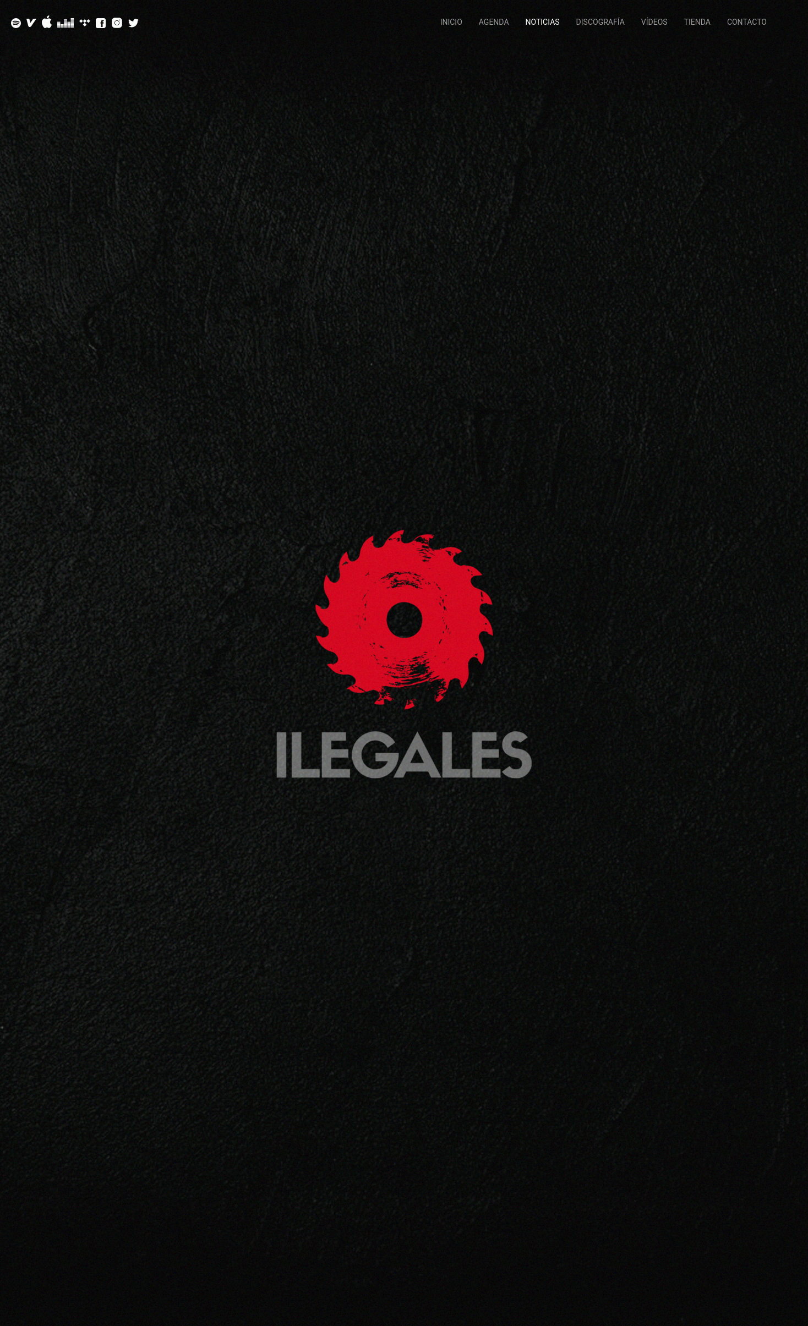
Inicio (451, 22)
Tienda (697, 22)
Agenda (494, 22)
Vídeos (654, 22)
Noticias (543, 22)
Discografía (600, 22)
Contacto (747, 22)
